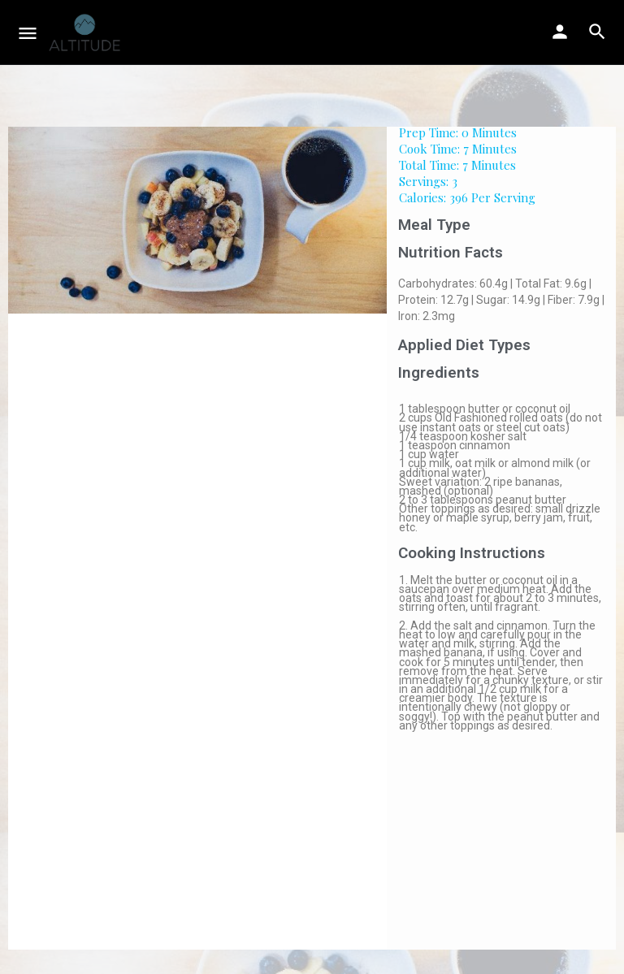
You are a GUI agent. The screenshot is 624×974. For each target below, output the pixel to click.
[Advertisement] (501, 848)
